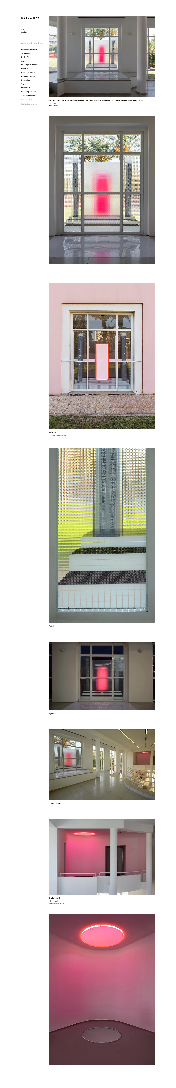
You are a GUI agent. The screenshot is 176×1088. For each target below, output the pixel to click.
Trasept (24, 84)
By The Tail (25, 57)
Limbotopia (25, 88)
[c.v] (22, 29)
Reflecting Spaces (28, 92)
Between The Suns (28, 76)
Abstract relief (26, 99)
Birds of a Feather (28, 72)
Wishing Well (26, 53)
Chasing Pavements (29, 65)
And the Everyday (28, 95)
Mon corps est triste (29, 49)
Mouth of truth (26, 69)
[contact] (24, 32)
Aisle (23, 61)
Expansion (25, 80)
